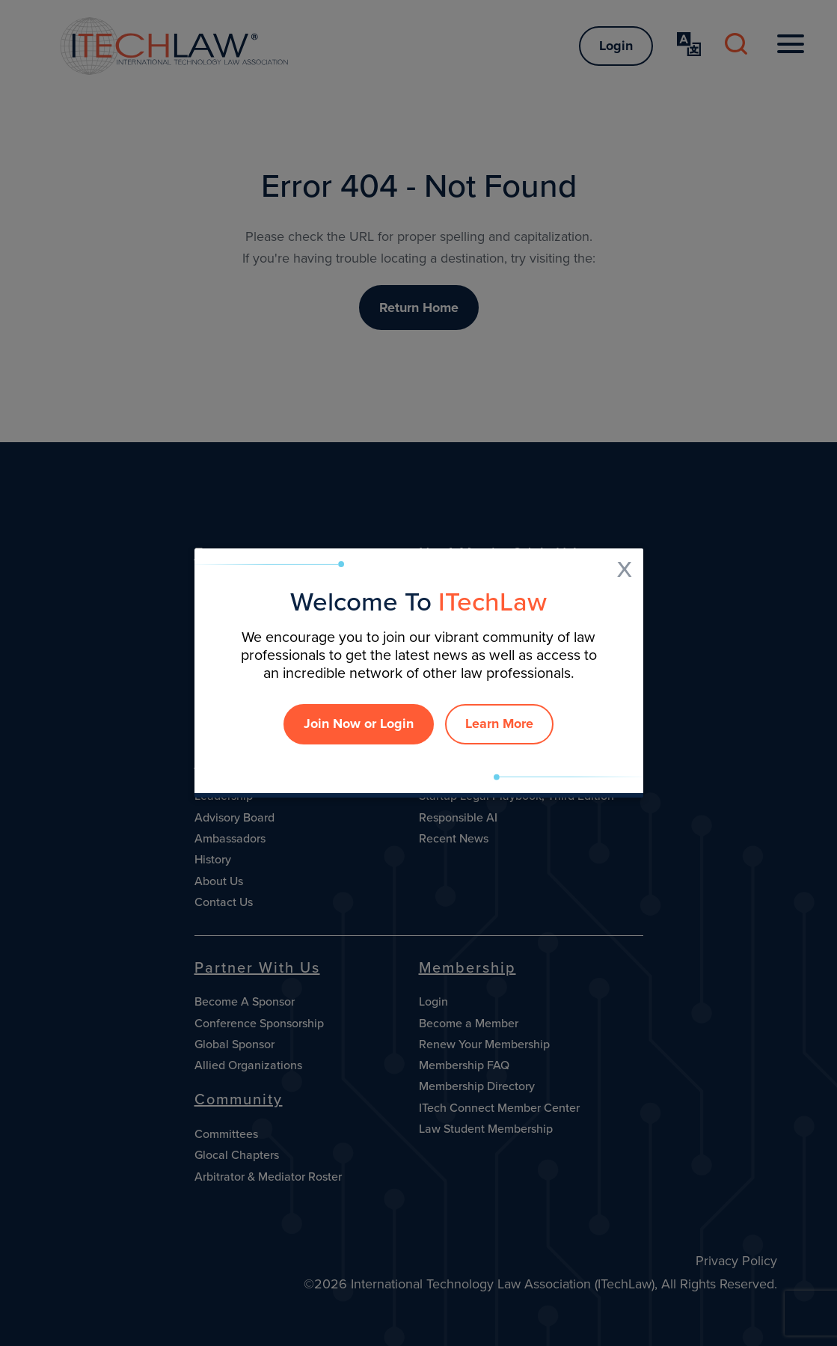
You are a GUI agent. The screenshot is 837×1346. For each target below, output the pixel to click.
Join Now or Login (359, 723)
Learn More (499, 723)
